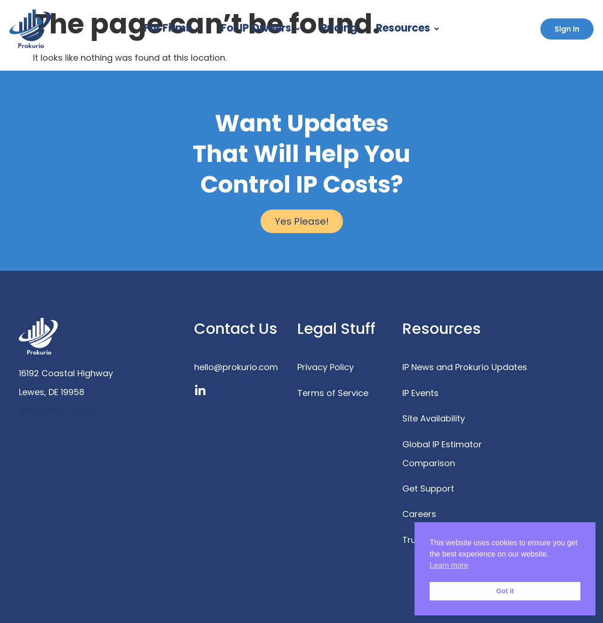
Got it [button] (505, 591)
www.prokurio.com (58, 411)
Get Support (428, 488)
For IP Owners (261, 28)
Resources (408, 28)
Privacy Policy (325, 367)
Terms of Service (332, 393)
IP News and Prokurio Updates (464, 367)
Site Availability (433, 418)
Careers (419, 514)
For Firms (173, 28)
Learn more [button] (449, 565)
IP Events (420, 393)
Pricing (339, 28)
